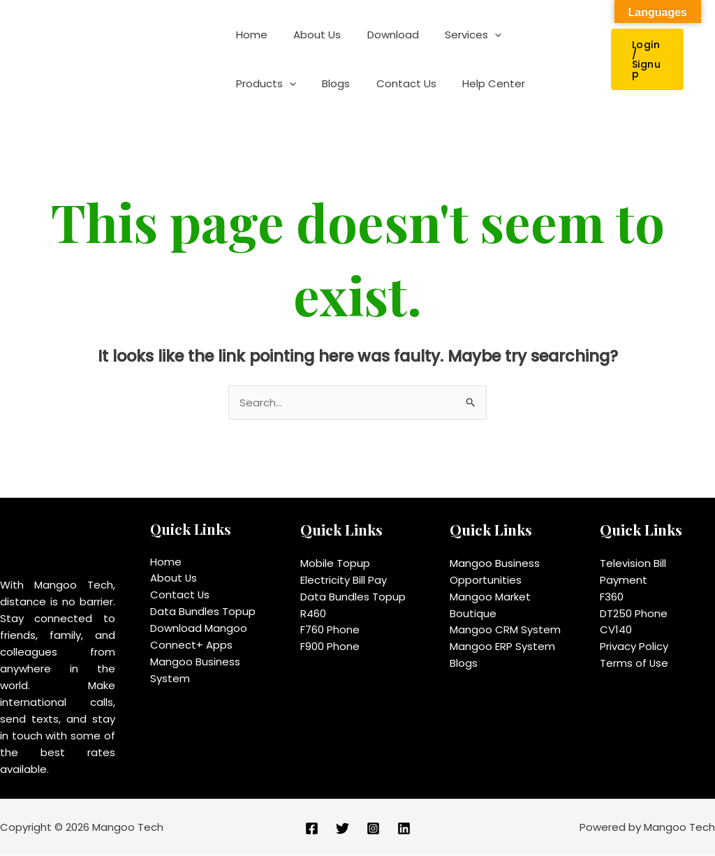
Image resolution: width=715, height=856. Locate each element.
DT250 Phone (634, 613)
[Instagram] (373, 828)
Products (534, 34)
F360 (612, 596)
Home (249, 34)
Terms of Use (634, 663)
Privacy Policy (634, 647)
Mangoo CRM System (505, 630)
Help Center (394, 83)
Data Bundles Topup (203, 612)
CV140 (616, 630)
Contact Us (312, 83)
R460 (313, 613)
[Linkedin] (404, 828)
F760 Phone (330, 630)
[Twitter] (342, 828)
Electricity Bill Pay (343, 580)
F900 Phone (330, 647)
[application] (476, 34)
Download (380, 34)
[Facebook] (311, 828)
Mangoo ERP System (502, 647)
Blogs (247, 83)
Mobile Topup (335, 563)
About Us (309, 34)
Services (455, 34)
